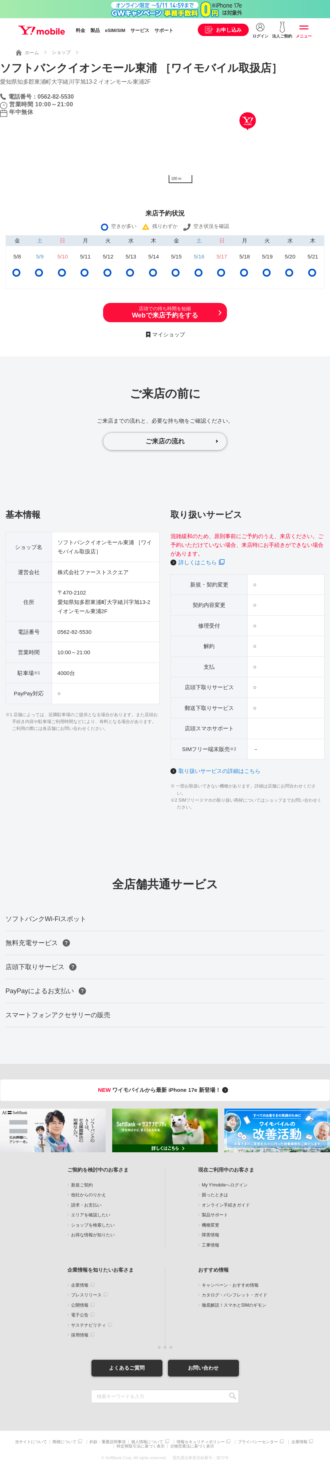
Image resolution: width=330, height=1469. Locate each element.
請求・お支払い (86, 1205)
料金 (80, 30)
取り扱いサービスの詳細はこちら (219, 771)
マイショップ (168, 334)
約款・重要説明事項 (108, 1442)
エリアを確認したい (90, 1214)
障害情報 (210, 1234)
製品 (95, 30)
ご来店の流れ (165, 441)
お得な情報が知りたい (93, 1234)
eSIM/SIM (115, 30)
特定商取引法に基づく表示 (141, 1446)
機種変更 (210, 1225)
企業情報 (80, 1285)
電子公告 (80, 1315)
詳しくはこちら (197, 562)
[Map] (247, 132)
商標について (64, 1442)
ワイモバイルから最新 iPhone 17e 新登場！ (164, 1090)
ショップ (61, 52)
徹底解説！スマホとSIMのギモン (234, 1305)
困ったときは (215, 1194)
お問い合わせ (203, 1368)
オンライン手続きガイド (226, 1205)
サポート (163, 30)
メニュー (304, 36)
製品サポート (215, 1214)
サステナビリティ (88, 1325)
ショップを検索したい (93, 1225)
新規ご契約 (82, 1185)
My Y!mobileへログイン (225, 1185)
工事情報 (210, 1245)
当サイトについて (31, 1442)
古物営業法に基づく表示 (192, 1446)
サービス (139, 30)
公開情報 (80, 1305)
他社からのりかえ (88, 1194)
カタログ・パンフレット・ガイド (234, 1295)
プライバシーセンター (258, 1442)
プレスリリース (86, 1295)
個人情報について (147, 1442)
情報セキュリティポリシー (201, 1442)
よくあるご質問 (127, 1368)
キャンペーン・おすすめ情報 (230, 1285)
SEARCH (233, 1396)
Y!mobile (41, 30)
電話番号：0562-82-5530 (41, 97)
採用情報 (80, 1335)
